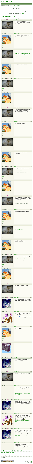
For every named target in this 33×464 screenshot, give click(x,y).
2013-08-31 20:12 (16, 297)
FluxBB (31, 461)
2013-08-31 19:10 (16, 150)
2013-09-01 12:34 (16, 357)
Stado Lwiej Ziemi (6, 1)
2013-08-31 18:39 (16, 78)
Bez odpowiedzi (18, 5)
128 (21, 450)
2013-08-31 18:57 (16, 107)
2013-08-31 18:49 (16, 92)
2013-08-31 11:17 (16, 62)
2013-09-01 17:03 (16, 385)
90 (17, 450)
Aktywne (14, 5)
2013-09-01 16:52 (16, 371)
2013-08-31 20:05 (16, 283)
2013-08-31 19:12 (16, 166)
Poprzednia (5, 450)
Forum (2, 16)
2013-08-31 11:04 (16, 33)
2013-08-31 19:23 (16, 209)
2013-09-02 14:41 (16, 413)
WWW (3, 45)
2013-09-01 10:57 (16, 326)
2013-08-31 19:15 (16, 180)
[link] (23, 13)
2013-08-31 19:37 (16, 254)
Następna (24, 450)
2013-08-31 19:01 (16, 121)
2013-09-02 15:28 (16, 428)
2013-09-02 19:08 (16, 442)
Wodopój (16, 16)
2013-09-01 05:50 (16, 311)
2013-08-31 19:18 (16, 195)
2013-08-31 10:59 (16, 19)
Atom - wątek (30, 460)
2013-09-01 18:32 (16, 399)
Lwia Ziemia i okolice (9, 16)
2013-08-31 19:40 (16, 268)
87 (12, 450)
